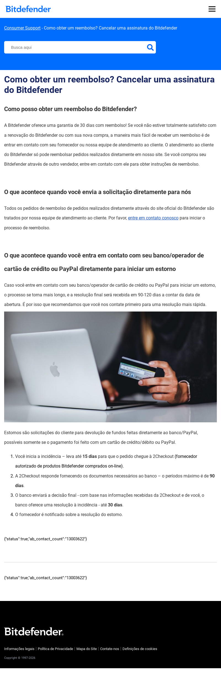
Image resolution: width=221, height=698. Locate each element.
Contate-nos (109, 649)
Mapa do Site (86, 649)
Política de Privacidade (55, 649)
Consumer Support (22, 28)
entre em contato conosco (153, 218)
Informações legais (19, 649)
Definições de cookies (140, 649)
